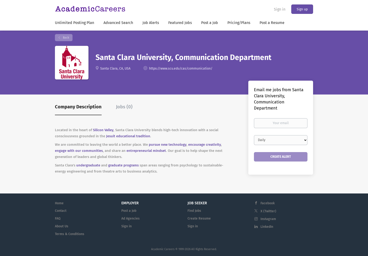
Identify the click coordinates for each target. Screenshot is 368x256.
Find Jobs (194, 211)
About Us (61, 226)
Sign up (302, 9)
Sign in (279, 9)
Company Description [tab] (78, 107)
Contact (60, 211)
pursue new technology (167, 144)
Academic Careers (163, 249)
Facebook (268, 203)
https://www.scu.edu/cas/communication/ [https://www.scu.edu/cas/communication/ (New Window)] (180, 69)
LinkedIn (267, 227)
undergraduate (88, 165)
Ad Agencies (130, 219)
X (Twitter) (268, 211)
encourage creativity (204, 144)
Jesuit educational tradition (128, 136)
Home (59, 203)
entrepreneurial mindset (146, 151)
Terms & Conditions (69, 234)
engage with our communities (79, 151)
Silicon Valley (103, 130)
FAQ (58, 219)
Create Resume (199, 219)
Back (65, 37)
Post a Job (128, 211)
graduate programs (123, 165)
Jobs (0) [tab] (124, 107)
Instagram (268, 219)
